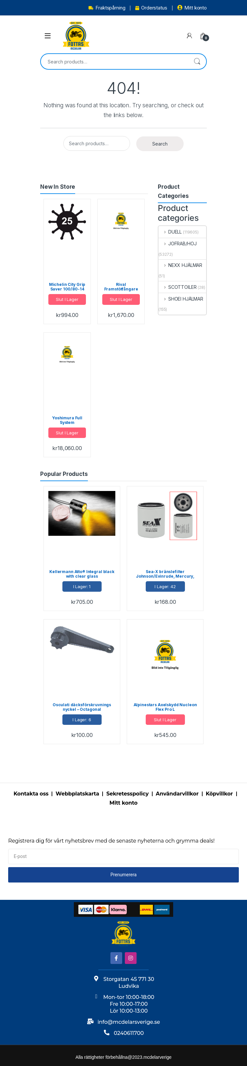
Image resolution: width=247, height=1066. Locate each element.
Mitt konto (192, 8)
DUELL (170, 232)
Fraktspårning (107, 8)
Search (197, 61)
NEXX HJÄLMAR (180, 265)
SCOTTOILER (177, 287)
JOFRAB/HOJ (177, 243)
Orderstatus (151, 8)
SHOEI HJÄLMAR (180, 299)
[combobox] (114, 61)
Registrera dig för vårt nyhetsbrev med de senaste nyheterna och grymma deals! (111, 841)
